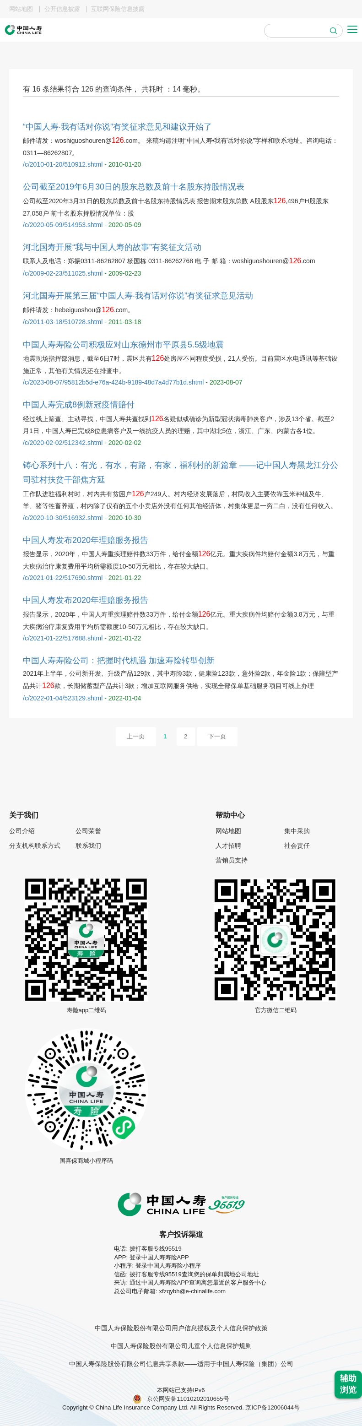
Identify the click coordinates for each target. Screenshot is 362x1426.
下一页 (217, 736)
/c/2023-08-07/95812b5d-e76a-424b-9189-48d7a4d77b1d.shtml (113, 382)
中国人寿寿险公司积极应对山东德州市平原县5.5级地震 (123, 344)
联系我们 (88, 845)
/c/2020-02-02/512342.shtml (63, 442)
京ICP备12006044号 (272, 1407)
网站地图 (21, 9)
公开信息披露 (62, 9)
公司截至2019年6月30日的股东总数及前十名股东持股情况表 (133, 186)
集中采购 (297, 831)
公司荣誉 (88, 831)
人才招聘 (228, 845)
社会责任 (297, 845)
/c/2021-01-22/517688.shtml (63, 638)
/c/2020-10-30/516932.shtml (63, 517)
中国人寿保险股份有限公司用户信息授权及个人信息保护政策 (181, 1328)
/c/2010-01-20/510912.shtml (63, 164)
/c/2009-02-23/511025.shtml (63, 273)
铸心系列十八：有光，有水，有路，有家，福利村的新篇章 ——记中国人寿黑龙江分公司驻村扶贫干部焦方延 (180, 472)
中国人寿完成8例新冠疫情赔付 (79, 404)
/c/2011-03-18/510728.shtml (63, 321)
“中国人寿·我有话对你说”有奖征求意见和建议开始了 (117, 126)
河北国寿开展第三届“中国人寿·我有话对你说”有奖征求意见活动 (138, 295)
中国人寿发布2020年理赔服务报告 (85, 540)
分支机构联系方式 (34, 845)
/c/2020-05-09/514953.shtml (63, 224)
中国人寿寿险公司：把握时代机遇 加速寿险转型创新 (119, 660)
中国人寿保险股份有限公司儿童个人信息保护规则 (181, 1346)
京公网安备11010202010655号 (181, 1398)
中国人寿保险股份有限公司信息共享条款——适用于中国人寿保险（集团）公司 (181, 1363)
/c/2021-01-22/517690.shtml (63, 577)
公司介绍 (22, 831)
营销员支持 (232, 860)
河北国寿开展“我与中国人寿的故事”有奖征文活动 (112, 247)
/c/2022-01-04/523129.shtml (63, 698)
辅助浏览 (348, 1384)
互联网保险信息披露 (118, 9)
